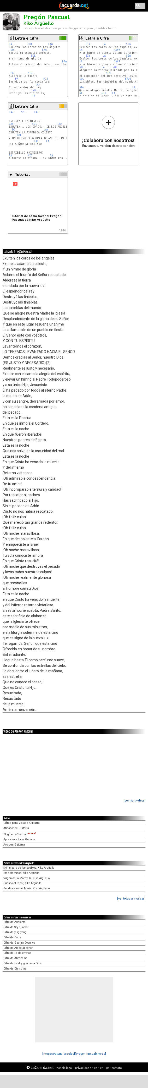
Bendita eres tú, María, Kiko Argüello (26, 888)
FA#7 (117, 50)
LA (10, 44)
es (95, 1067)
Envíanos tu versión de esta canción (108, 131)
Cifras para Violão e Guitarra (21, 823)
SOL (30, 44)
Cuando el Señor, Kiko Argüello (22, 883)
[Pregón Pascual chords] (90, 1053)
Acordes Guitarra (14, 844)
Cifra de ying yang (14, 932)
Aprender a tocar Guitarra (19, 839)
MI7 (30, 73)
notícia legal (64, 1067)
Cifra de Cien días (14, 968)
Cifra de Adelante (14, 922)
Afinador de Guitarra (16, 828)
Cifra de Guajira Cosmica (19, 942)
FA (12, 73)
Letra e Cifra (26, 38)
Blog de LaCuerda (19, 834)
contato (116, 1067)
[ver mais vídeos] (134, 800)
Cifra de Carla (12, 937)
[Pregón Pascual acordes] (58, 1053)
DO (12, 50)
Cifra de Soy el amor (15, 927)
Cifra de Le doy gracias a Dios (22, 963)
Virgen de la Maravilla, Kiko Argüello (26, 878)
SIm (88, 44)
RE (81, 93)
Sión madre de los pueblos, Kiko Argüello (28, 867)
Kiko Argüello (38, 23)
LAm (50, 44)
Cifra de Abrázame (15, 958)
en (102, 1067)
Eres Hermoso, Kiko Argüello (21, 873)
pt (107, 1067)
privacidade (83, 1067)
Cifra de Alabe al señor (18, 948)
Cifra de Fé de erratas (17, 953)
